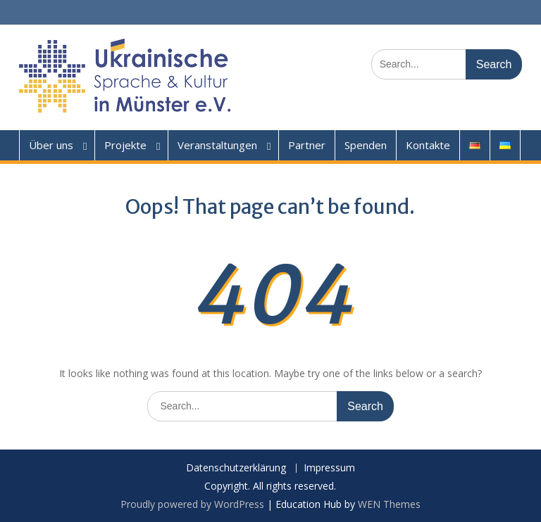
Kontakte (428, 145)
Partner (306, 145)
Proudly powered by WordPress (192, 504)
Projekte (125, 145)
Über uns (51, 145)
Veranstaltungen (217, 145)
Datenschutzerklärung (236, 468)
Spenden (365, 145)
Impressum (329, 468)
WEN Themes (389, 504)
